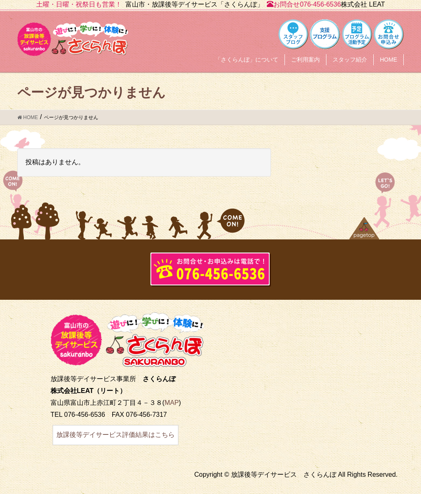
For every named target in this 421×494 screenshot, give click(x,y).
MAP (171, 402)
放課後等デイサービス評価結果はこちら (115, 434)
